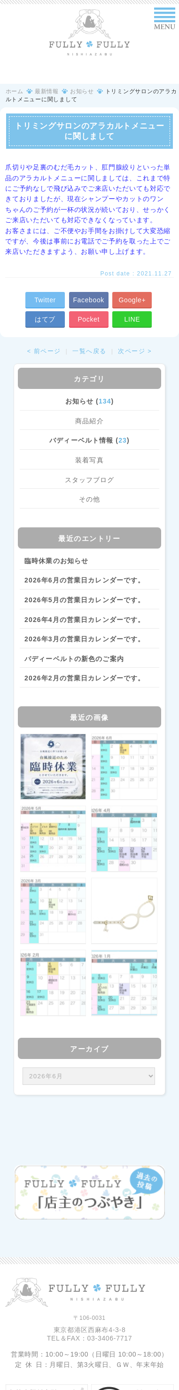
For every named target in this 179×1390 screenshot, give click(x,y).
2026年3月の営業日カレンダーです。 (84, 639)
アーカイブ (89, 1049)
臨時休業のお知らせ (56, 561)
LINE (132, 319)
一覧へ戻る (89, 351)
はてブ (45, 319)
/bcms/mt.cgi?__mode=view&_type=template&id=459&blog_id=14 (89, 1076)
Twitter (45, 300)
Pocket (89, 319)
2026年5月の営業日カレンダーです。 (84, 600)
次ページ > (135, 351)
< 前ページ (44, 351)
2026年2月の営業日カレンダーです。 (84, 678)
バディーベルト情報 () (89, 440)
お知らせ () (89, 401)
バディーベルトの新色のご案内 (74, 659)
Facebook (88, 300)
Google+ (132, 300)
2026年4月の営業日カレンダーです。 (84, 619)
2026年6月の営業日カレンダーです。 (84, 580)
